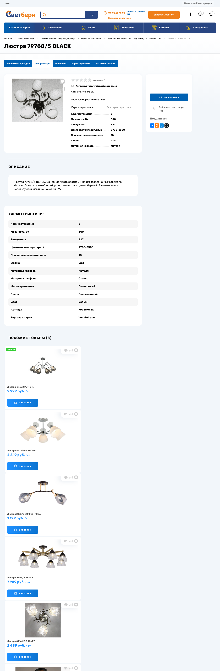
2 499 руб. (71, 453)
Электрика (124, 27)
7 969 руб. (26, 453)
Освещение (51, 27)
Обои (88, 27)
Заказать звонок (164, 14)
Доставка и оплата (85, 630)
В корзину (22, 399)
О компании (32, 3)
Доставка (53, 3)
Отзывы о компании (114, 630)
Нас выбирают (56, 635)
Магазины (10, 3)
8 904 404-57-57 (136, 12)
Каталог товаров (19, 27)
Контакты (107, 3)
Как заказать (55, 646)
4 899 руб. (71, 517)
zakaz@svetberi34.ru (169, 644)
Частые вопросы (57, 651)
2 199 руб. (116, 453)
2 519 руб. (26, 517)
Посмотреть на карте (170, 625)
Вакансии (127, 3)
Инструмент (196, 27)
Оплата (71, 3)
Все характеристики (119, 107)
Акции (88, 3)
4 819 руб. (71, 389)
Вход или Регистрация (198, 3)
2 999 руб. (26, 389)
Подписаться (169, 97)
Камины (160, 27)
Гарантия (53, 641)
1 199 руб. (116, 389)
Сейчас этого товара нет (171, 109)
